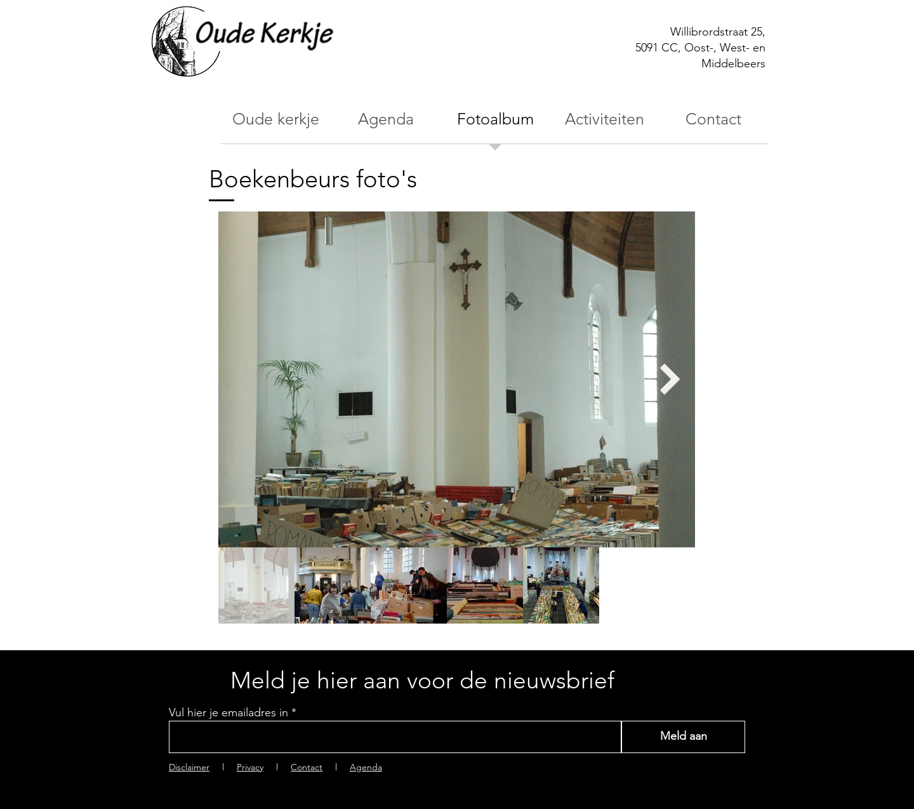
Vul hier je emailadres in (228, 712)
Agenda (366, 767)
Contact (306, 767)
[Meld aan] (683, 737)
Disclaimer (189, 767)
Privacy (250, 767)
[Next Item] (670, 378)
